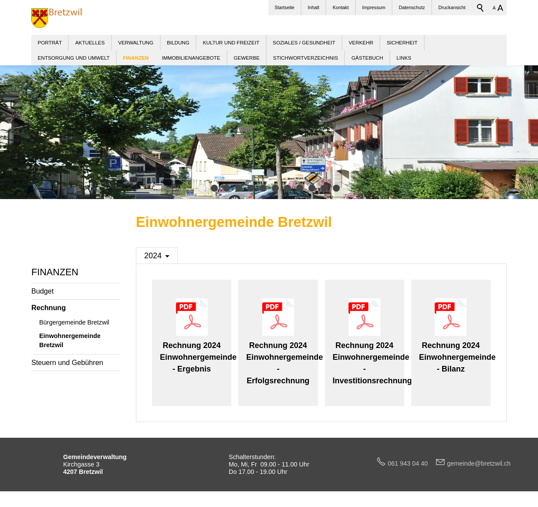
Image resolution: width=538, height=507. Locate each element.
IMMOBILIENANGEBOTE (191, 58)
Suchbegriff (480, 8)
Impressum (373, 7)
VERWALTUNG (135, 42)
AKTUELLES (90, 42)
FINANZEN (54, 272)
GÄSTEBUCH (367, 58)
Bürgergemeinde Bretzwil (74, 322)
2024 (153, 255)
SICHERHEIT (402, 42)
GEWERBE (246, 58)
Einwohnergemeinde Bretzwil (70, 340)
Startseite (284, 7)
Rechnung (48, 307)
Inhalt (313, 7)
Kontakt (341, 7)
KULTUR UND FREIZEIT (231, 42)
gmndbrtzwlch (479, 463)
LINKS (403, 58)
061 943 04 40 (411, 463)
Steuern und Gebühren (67, 362)
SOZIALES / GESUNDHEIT (304, 42)
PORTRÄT (49, 42)
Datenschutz (412, 7)
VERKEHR (361, 42)
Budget (42, 291)
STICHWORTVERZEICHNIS (305, 58)
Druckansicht (451, 7)
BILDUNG (178, 42)
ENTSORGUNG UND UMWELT (73, 58)
